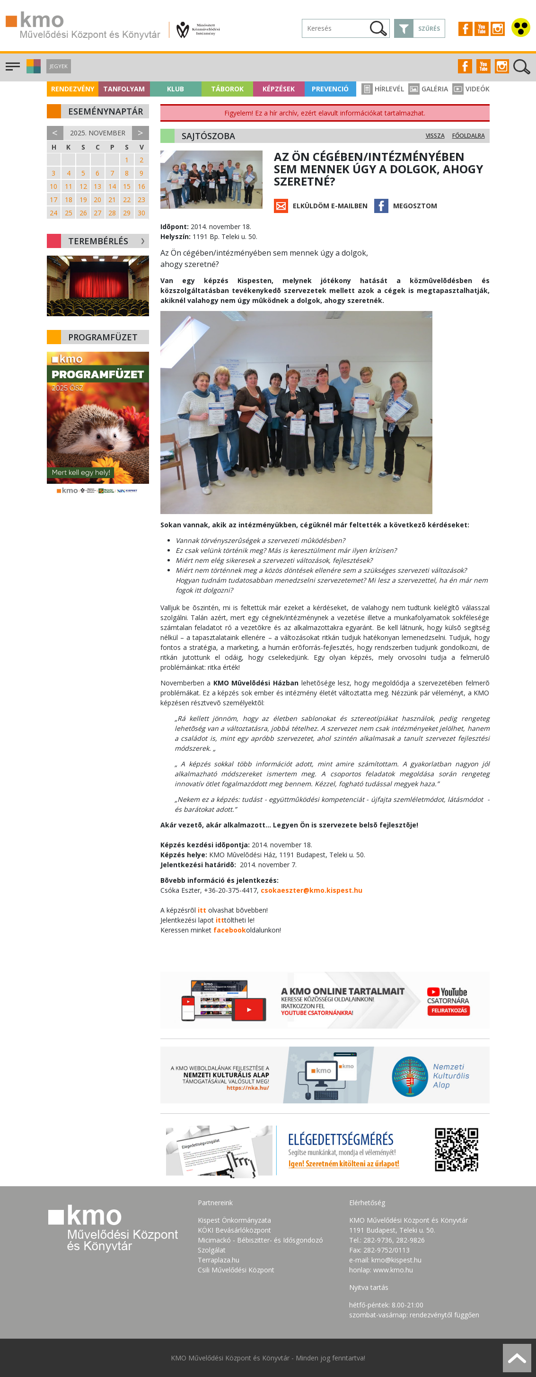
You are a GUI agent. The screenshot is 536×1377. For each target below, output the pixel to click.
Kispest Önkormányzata (234, 1220)
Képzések (279, 88)
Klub (175, 88)
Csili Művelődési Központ (236, 1269)
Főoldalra (468, 136)
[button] (32, 70)
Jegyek (59, 66)
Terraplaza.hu (218, 1259)
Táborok (227, 88)
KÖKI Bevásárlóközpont (234, 1230)
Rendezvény (72, 88)
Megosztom (415, 205)
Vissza (435, 136)
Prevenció (330, 88)
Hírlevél (382, 88)
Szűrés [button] (429, 29)
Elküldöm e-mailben (330, 205)
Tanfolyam (124, 88)
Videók (471, 88)
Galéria (428, 88)
